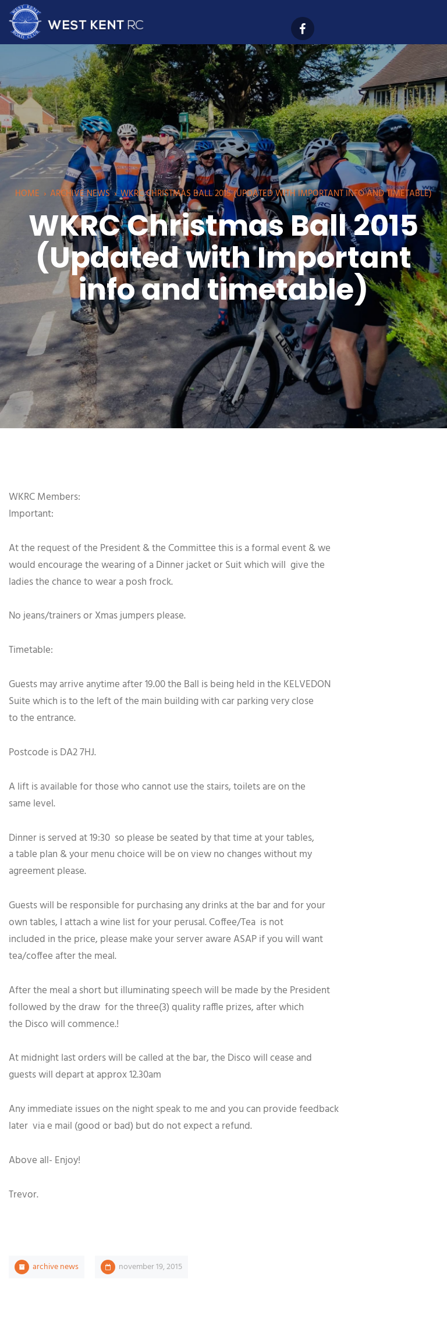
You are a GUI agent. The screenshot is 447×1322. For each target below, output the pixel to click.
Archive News (80, 194)
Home (27, 194)
